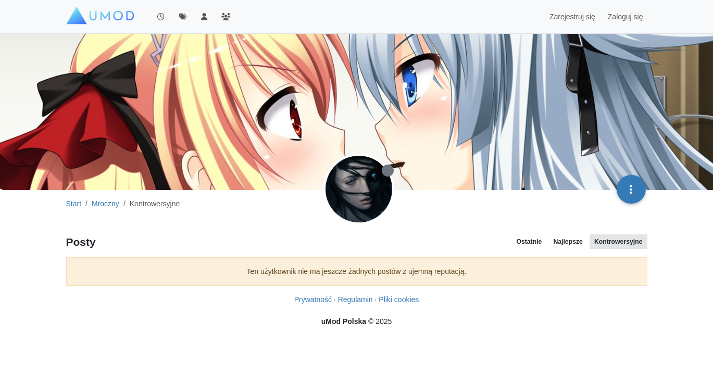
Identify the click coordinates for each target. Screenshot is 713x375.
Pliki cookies (399, 299)
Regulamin (355, 299)
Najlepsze (568, 241)
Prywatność (313, 299)
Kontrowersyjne (618, 241)
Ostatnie (529, 241)
